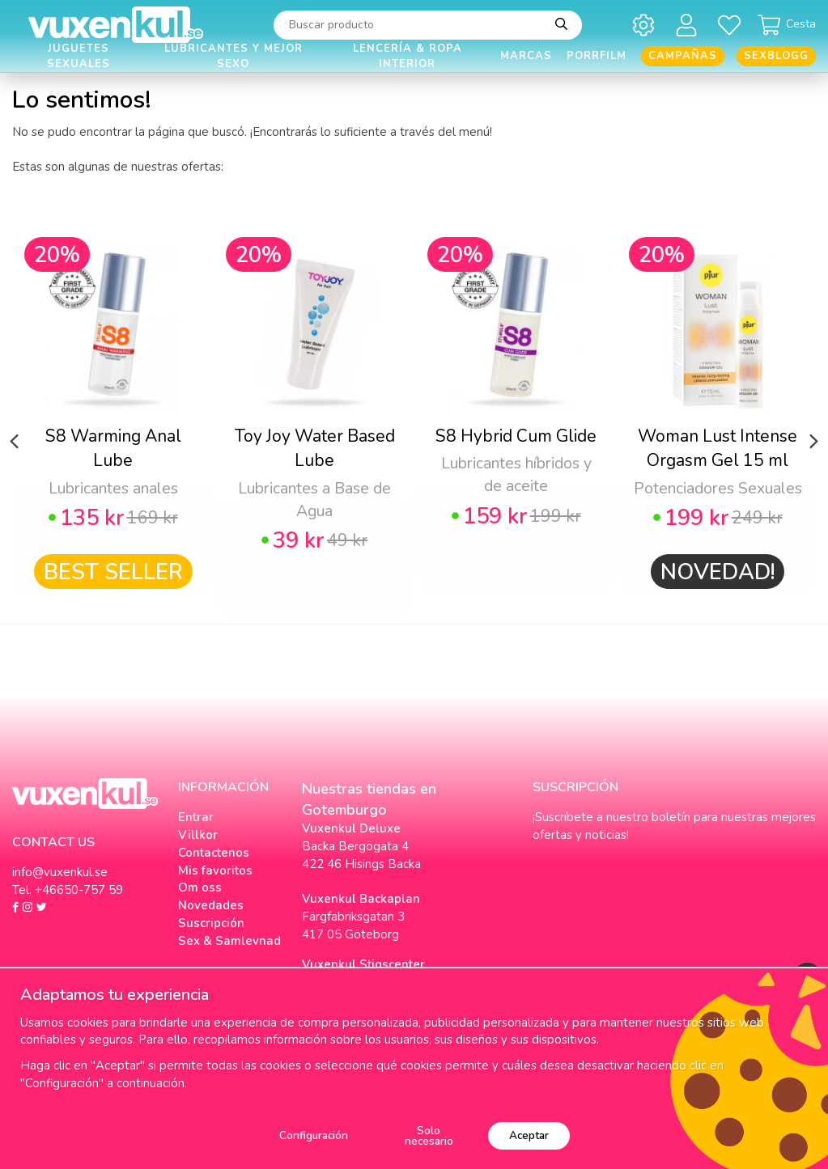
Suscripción (211, 923)
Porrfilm (596, 56)
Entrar (196, 817)
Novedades (211, 905)
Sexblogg (776, 56)
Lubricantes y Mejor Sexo (233, 56)
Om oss (200, 887)
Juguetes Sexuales (78, 56)
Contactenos (213, 853)
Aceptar (529, 1135)
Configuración (313, 1135)
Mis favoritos (215, 870)
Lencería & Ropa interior (407, 56)
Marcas (526, 56)
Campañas (682, 56)
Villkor (198, 835)
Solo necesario (429, 1136)
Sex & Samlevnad (229, 941)
